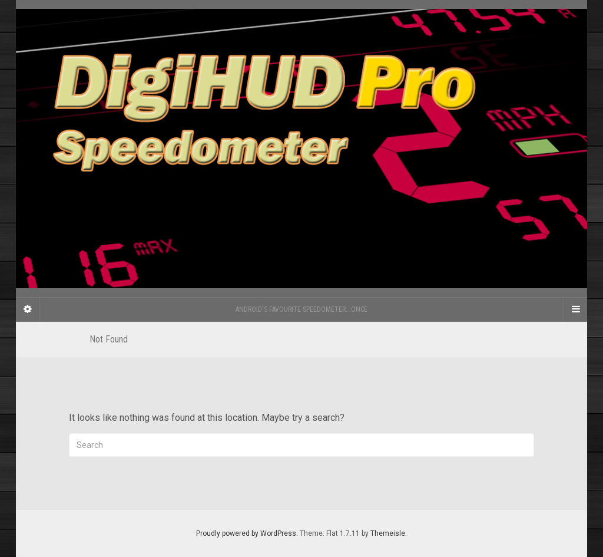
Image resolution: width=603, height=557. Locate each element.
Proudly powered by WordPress (246, 533)
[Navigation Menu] (575, 309)
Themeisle (387, 533)
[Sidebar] (27, 309)
